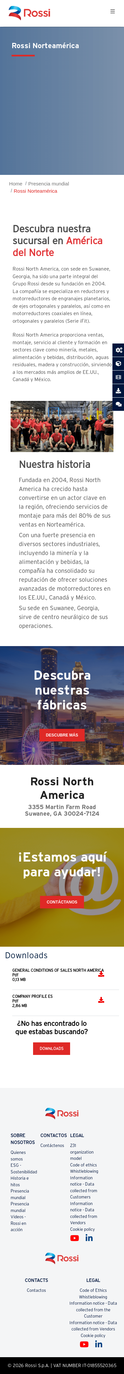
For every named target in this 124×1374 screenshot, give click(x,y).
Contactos (36, 1290)
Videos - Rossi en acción (18, 1223)
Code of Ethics (93, 1290)
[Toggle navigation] (112, 13)
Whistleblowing (84, 1171)
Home (15, 183)
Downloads (51, 1048)
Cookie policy (82, 1229)
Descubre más (62, 735)
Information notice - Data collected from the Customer (93, 1310)
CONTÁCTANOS (62, 902)
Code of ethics (83, 1164)
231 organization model (82, 1152)
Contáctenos (52, 1145)
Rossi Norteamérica (35, 191)
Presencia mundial (48, 183)
